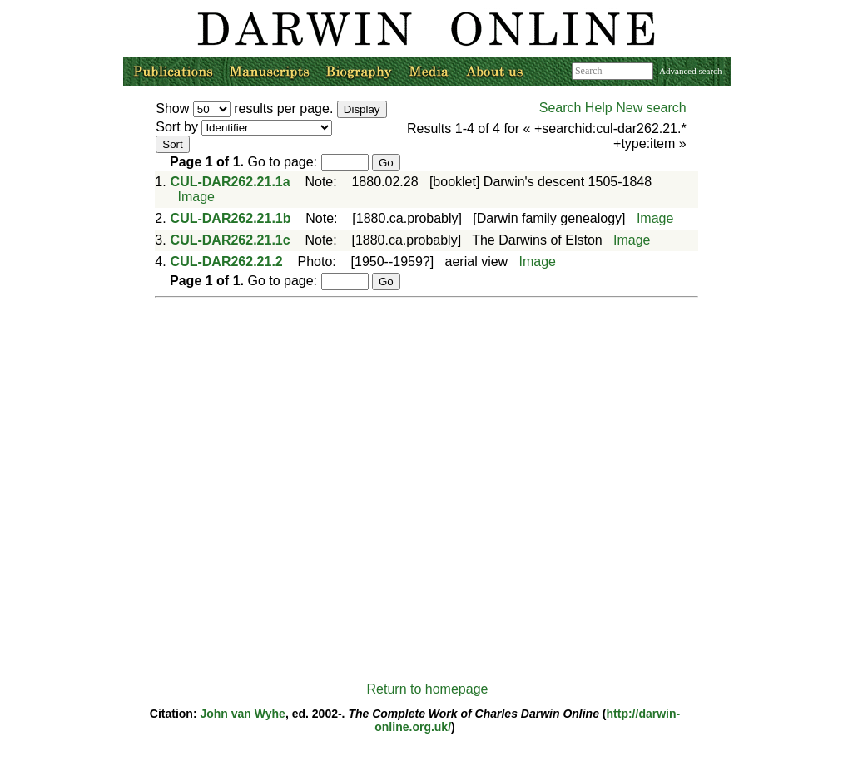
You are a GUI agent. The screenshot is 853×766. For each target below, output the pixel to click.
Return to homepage (427, 689)
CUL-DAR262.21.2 (227, 262)
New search (651, 108)
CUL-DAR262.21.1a (230, 182)
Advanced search (690, 71)
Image (195, 197)
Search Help (575, 108)
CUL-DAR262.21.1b (231, 218)
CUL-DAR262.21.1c (230, 240)
